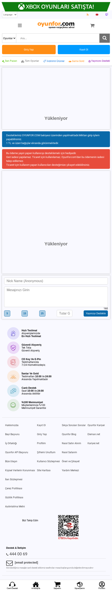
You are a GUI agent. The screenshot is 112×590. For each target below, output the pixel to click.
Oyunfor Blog (69, 434)
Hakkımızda (11, 425)
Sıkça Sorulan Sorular (74, 425)
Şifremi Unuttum (46, 452)
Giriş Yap (42, 434)
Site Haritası (44, 470)
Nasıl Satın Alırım (71, 443)
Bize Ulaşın (11, 461)
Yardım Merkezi (70, 470)
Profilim (41, 443)
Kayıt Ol (41, 425)
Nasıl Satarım (69, 452)
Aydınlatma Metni (15, 506)
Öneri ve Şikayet (71, 461)
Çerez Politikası (13, 488)
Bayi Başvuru (12, 434)
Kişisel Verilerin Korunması (20, 470)
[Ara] (104, 38)
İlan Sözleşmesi (13, 479)
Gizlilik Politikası (14, 497)
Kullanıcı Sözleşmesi (48, 461)
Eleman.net (94, 434)
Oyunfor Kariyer (96, 425)
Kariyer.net (93, 443)
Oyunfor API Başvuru (16, 452)
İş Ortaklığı (11, 443)
